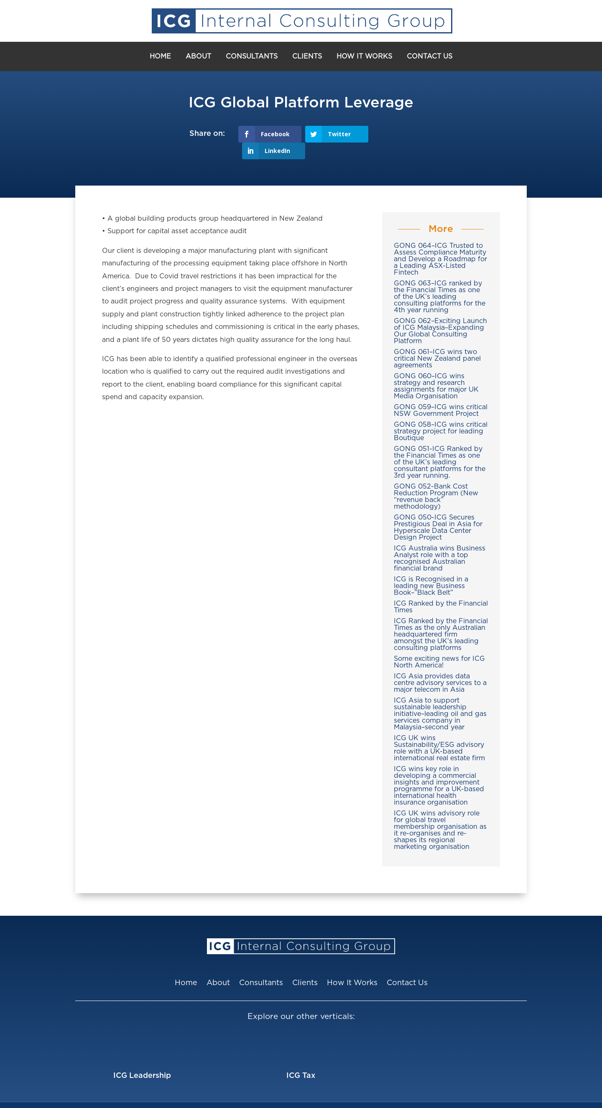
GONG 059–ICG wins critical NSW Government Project (440, 393)
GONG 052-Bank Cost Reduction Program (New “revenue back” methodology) (436, 479)
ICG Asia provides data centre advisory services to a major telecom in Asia (440, 666)
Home (160, 56)
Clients (307, 56)
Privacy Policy (408, 1096)
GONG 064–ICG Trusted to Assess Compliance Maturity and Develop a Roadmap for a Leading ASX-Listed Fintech (440, 242)
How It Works (364, 56)
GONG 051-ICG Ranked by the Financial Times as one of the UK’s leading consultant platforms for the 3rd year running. (439, 445)
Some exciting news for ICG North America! (439, 645)
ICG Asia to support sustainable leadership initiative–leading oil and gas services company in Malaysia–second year (440, 697)
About (198, 56)
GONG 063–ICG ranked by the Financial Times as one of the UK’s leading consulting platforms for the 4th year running (439, 280)
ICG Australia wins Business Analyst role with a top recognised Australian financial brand (439, 541)
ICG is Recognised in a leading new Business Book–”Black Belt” (431, 569)
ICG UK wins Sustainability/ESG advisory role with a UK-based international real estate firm (439, 731)
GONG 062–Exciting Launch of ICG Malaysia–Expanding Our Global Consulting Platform (440, 314)
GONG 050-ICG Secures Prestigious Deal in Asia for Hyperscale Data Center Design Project (438, 510)
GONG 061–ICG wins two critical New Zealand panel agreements (437, 342)
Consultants (252, 56)
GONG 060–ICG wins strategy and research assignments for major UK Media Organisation (436, 369)
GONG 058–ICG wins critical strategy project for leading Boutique (440, 415)
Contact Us (429, 56)
